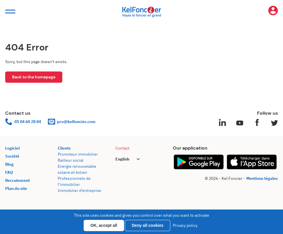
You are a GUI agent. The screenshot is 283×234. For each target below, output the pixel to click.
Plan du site (16, 188)
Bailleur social (70, 160)
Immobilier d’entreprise (79, 190)
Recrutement (17, 180)
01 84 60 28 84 (23, 122)
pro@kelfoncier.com (71, 122)
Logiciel (12, 148)
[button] (9, 11)
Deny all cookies (148, 225)
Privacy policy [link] (185, 225)
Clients (64, 148)
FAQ (9, 172)
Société (12, 156)
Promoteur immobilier (78, 154)
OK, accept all (104, 225)
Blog (9, 164)
